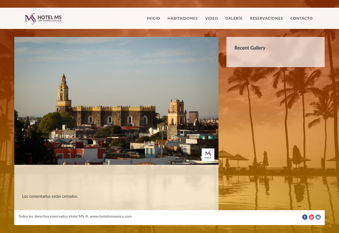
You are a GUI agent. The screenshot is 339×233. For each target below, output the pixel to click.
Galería (234, 18)
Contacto (301, 18)
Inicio (153, 18)
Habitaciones (183, 18)
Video (211, 18)
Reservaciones (266, 18)
